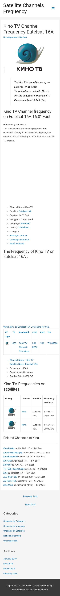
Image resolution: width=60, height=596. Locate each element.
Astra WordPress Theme (36, 589)
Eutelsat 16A (25, 211)
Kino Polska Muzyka (13, 452)
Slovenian (25, 223)
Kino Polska (9, 448)
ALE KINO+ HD (10, 477)
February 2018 (10, 573)
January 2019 (10, 558)
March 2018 (9, 568)
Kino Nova (8, 485)
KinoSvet (7, 460)
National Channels (12, 535)
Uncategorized (10, 37)
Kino (24, 411)
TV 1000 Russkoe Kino (14, 469)
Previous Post (30, 496)
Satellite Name (17, 364)
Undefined (23, 227)
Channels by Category (13, 521)
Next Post (30, 504)
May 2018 (8, 563)
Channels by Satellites (14, 530)
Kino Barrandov (10, 456)
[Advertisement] (30, 174)
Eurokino (7, 464)
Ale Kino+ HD (9, 481)
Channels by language (14, 526)
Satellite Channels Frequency (23, 8)
